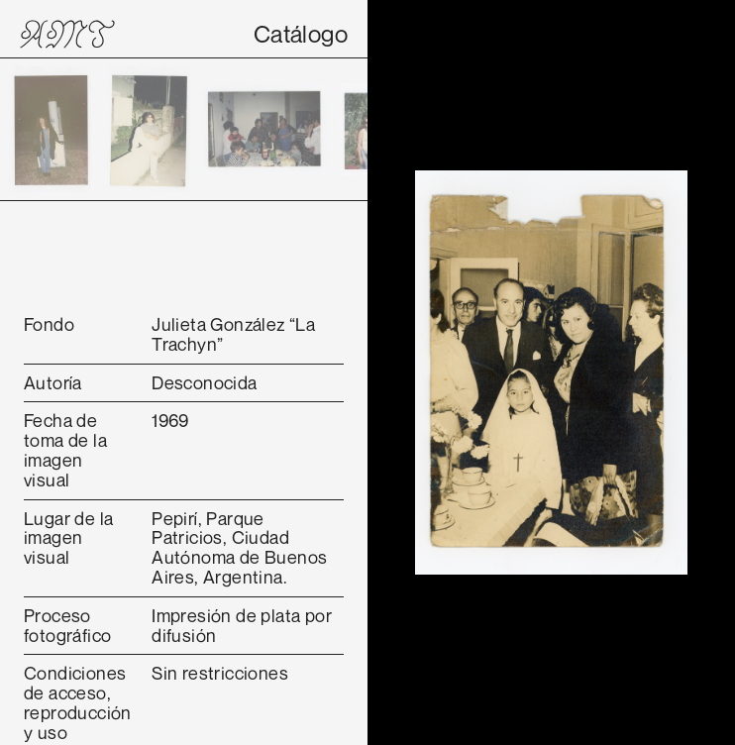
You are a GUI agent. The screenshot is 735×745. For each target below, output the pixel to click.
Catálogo (301, 34)
